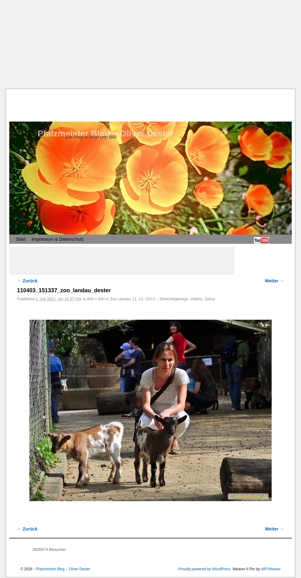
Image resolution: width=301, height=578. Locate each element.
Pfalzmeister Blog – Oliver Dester (105, 133)
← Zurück (27, 280)
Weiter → (274, 280)
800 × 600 (96, 299)
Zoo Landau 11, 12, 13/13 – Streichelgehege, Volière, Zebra (162, 299)
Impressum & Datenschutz (58, 239)
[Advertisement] (153, 44)
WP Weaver (271, 569)
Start (20, 239)
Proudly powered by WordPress (204, 569)
